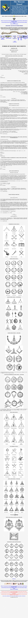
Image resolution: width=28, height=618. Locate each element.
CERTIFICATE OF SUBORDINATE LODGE (14, 80)
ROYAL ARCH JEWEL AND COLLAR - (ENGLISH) (14, 517)
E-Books (13, 22)
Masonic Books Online (8, 22)
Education (17, 20)
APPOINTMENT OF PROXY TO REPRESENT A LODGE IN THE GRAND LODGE (14, 157)
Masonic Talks (22, 20)
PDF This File (18, 39)
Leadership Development (12, 20)
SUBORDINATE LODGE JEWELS (14, 224)
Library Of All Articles (18, 22)
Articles (3, 22)
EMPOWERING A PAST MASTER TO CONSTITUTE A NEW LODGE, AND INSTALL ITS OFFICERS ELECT (14, 137)
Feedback (16, 589)
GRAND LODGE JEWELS (14, 258)
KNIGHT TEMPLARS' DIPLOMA (14, 194)
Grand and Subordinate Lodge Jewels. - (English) (14, 374)
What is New (12, 589)
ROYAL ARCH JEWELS (14, 412)
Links (14, 588)
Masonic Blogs (24, 22)
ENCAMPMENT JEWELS (14, 446)
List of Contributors (15, 41)
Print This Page (21, 39)
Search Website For (2, 38)
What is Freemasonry (4, 20)
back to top (14, 578)
